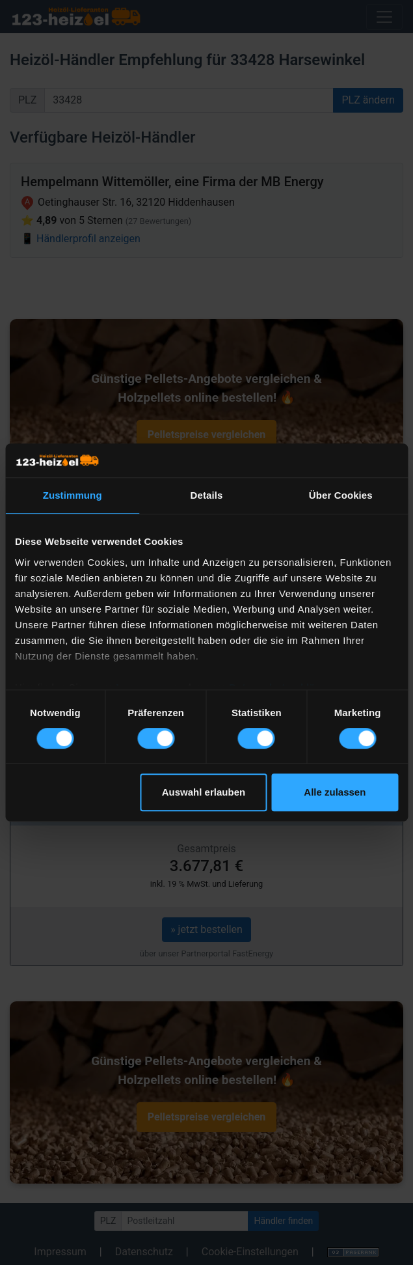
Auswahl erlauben (203, 792)
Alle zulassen (335, 792)
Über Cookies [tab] (341, 495)
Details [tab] (207, 495)
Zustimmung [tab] (72, 495)
